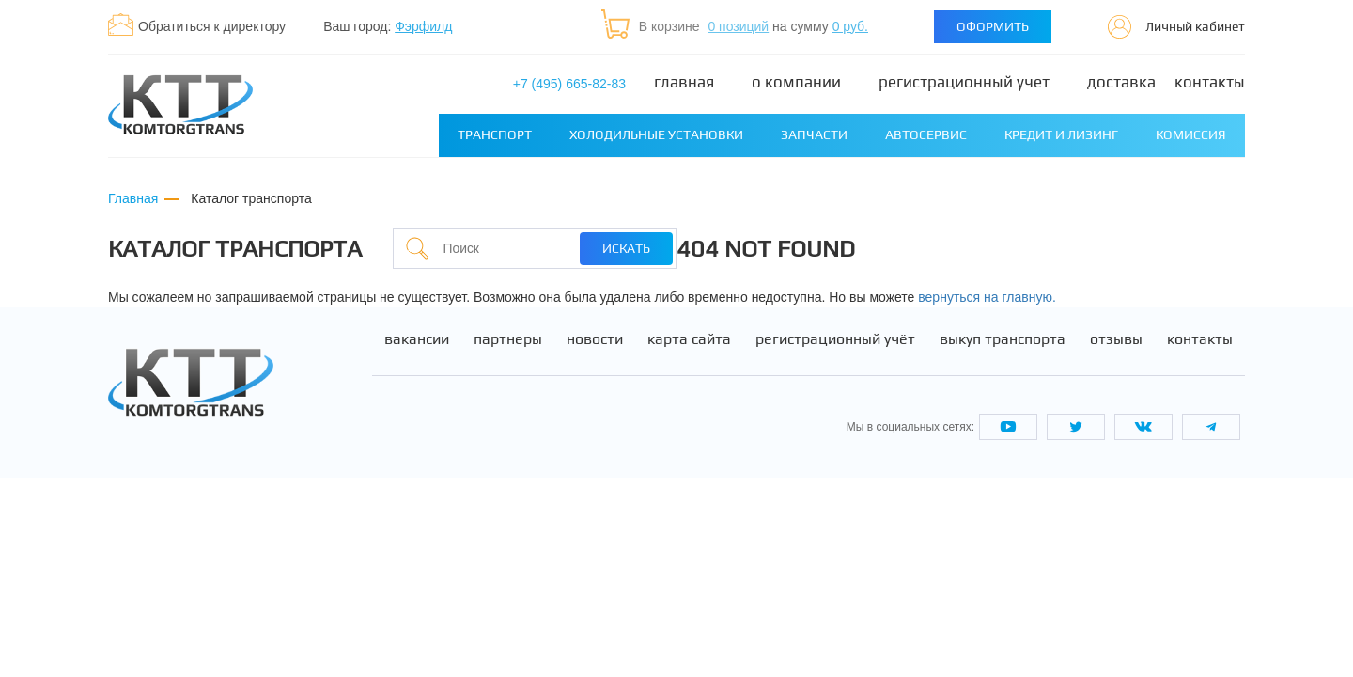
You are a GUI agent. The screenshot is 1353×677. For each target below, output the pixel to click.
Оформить (992, 26)
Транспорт (495, 134)
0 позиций (738, 26)
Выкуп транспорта (1002, 339)
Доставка (1121, 82)
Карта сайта (689, 339)
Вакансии (416, 339)
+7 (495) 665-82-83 (569, 83)
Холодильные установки (656, 134)
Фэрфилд (423, 26)
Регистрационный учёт (835, 339)
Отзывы (1116, 339)
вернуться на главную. (986, 297)
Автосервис (926, 134)
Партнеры (508, 339)
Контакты (1209, 82)
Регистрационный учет (964, 82)
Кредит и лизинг (1061, 134)
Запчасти (814, 134)
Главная (684, 82)
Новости (595, 339)
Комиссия (1191, 134)
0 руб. (850, 26)
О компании (796, 82)
